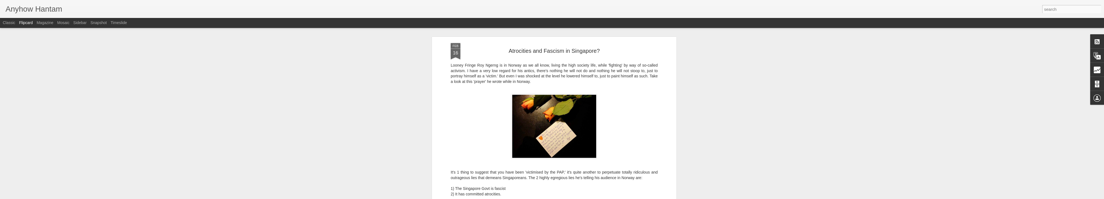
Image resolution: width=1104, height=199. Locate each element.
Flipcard (26, 22)
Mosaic (63, 22)
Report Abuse (585, 196)
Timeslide (119, 22)
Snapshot (99, 22)
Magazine (45, 22)
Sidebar (80, 22)
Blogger (569, 196)
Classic (9, 22)
